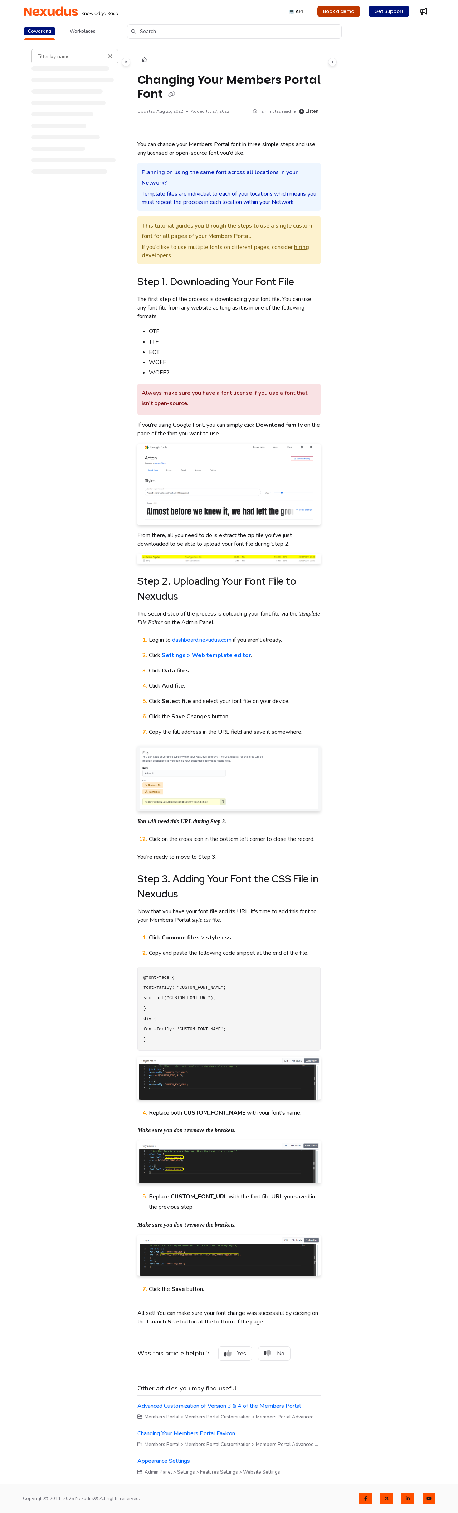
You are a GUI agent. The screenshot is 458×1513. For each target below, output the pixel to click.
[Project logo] (71, 11)
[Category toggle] (126, 62)
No (274, 1354)
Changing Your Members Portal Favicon (186, 1433)
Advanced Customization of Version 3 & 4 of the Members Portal (219, 1406)
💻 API (296, 11)
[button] (234, 31)
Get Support (389, 11)
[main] (229, 762)
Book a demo (338, 11)
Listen (308, 111)
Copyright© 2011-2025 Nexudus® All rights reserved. (81, 1498)
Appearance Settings (163, 1461)
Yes (235, 1354)
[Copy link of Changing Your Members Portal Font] (171, 94)
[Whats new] (423, 11)
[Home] (144, 60)
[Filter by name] (74, 56)
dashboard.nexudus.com (202, 640)
